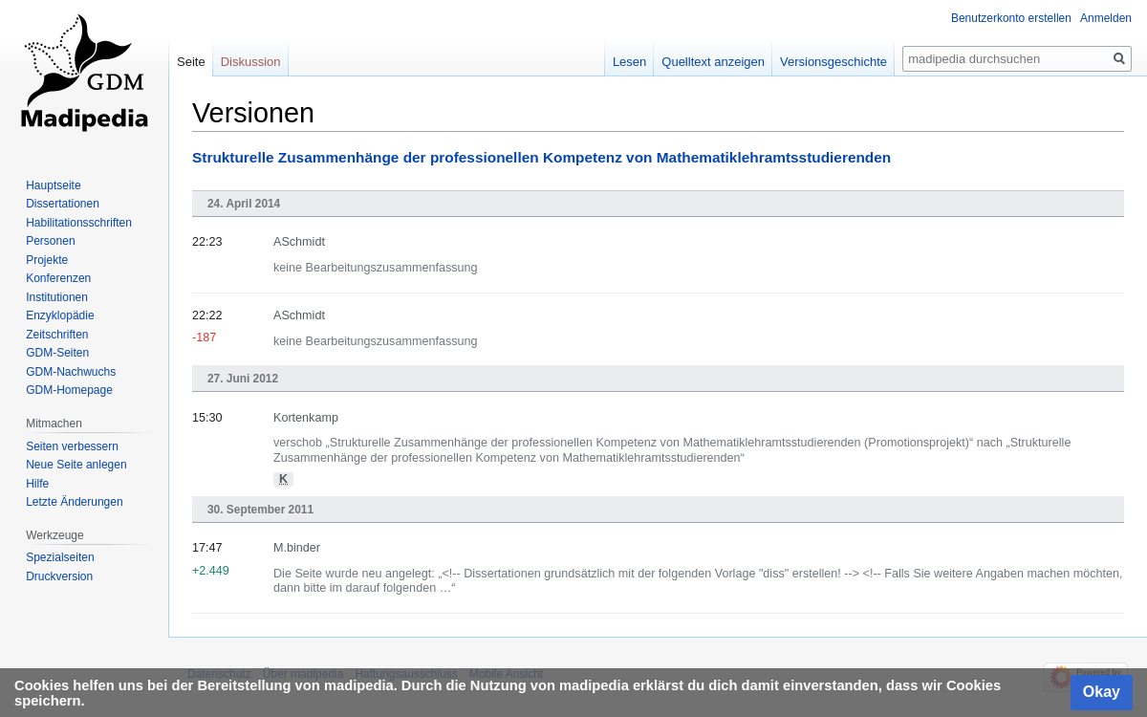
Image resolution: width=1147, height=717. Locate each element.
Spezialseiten (60, 557)
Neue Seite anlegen (76, 464)
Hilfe (37, 483)
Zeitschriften (57, 334)
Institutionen (57, 297)
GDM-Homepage (69, 390)
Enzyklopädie (60, 315)
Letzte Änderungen (74, 502)
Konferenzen (58, 278)
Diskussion (251, 61)
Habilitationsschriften (79, 222)
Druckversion (59, 576)
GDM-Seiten (57, 352)
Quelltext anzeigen (713, 61)
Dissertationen (62, 203)
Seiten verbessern (72, 446)
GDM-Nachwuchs (71, 372)
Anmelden (1106, 18)
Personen (50, 241)
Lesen (629, 61)
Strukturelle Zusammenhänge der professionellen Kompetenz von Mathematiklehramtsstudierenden (541, 157)
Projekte (47, 260)
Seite (191, 61)
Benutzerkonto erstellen (1011, 18)
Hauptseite (53, 185)
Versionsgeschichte (833, 61)
